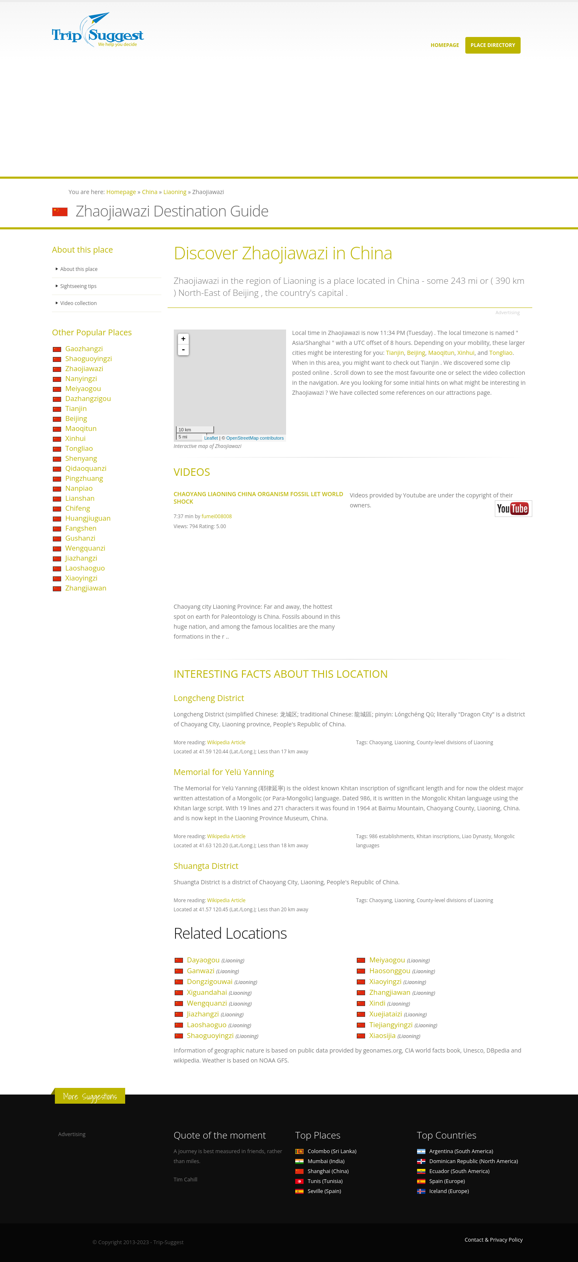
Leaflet (211, 437)
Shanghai (321, 1171)
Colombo (325, 1151)
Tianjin (76, 408)
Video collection (79, 303)
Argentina (455, 1151)
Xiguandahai (219, 992)
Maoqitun (81, 428)
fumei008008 (217, 516)
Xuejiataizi (398, 1013)
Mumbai (319, 1161)
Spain (441, 1181)
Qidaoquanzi (85, 468)
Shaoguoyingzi (88, 358)
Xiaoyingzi (81, 578)
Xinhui (75, 438)
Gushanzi (80, 538)
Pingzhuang (84, 478)
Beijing (76, 418)
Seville (318, 1191)
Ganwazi (213, 970)
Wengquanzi (85, 548)
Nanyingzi (81, 378)
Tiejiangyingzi (403, 1024)
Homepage (445, 45)
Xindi (389, 1003)
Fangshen (80, 528)
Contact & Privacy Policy (493, 1239)
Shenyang (81, 458)
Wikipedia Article (226, 742)
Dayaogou (216, 959)
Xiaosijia (394, 1035)
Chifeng (77, 508)
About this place (79, 269)
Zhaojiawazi (84, 368)
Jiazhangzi (81, 558)
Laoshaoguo (85, 568)
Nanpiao (79, 488)
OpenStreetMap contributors (255, 437)
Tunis (319, 1181)
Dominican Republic (467, 1161)
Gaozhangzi (84, 348)
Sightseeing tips (79, 286)
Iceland (443, 1191)
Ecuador (453, 1171)
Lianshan (80, 498)
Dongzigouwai (222, 981)
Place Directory (493, 45)
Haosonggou (402, 970)
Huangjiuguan (88, 518)
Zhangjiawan (85, 588)
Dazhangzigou (88, 398)
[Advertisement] (249, 118)
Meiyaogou (83, 388)
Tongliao (79, 448)
